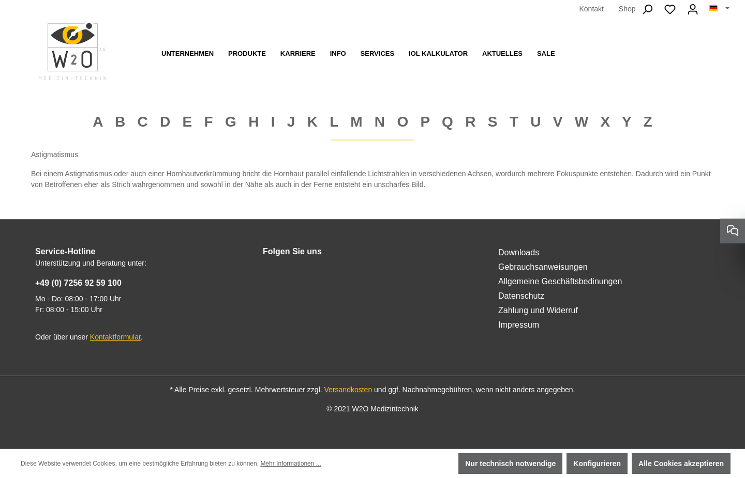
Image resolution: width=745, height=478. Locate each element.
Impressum (518, 324)
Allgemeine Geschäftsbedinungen (560, 281)
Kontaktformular (115, 337)
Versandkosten (348, 390)
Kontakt (591, 9)
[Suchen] (647, 9)
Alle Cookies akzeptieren (681, 463)
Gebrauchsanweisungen (543, 267)
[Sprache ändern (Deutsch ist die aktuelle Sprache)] (719, 9)
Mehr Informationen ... (290, 463)
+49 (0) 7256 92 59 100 (78, 283)
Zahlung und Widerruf (538, 310)
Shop (627, 9)
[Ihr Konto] (693, 9)
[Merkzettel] (670, 9)
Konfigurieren (597, 463)
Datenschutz (521, 295)
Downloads (518, 252)
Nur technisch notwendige (510, 463)
